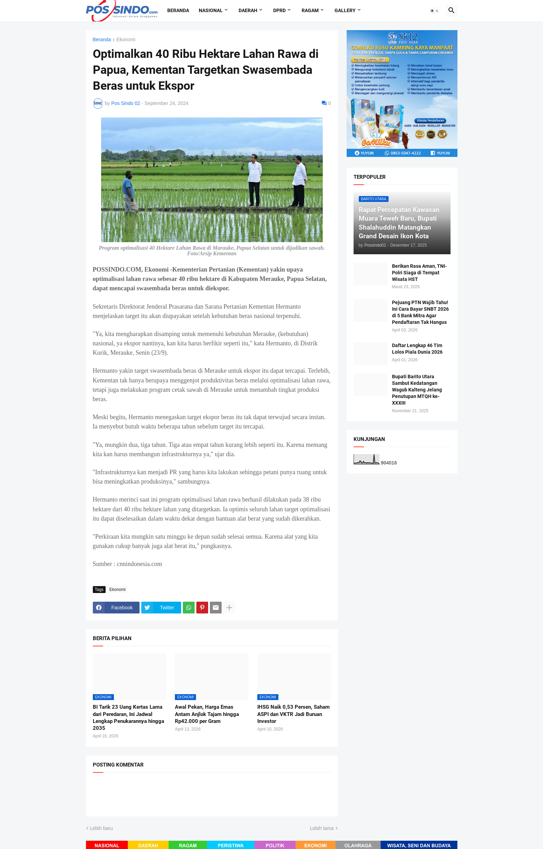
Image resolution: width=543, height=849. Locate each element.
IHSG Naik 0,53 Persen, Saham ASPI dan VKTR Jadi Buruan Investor (293, 714)
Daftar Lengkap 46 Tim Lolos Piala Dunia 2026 (417, 349)
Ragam (310, 10)
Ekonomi (125, 39)
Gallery (345, 10)
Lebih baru (101, 828)
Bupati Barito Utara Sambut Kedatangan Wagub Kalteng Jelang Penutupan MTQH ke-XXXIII (417, 390)
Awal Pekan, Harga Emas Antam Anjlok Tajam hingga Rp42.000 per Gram (207, 714)
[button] (434, 10)
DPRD (279, 10)
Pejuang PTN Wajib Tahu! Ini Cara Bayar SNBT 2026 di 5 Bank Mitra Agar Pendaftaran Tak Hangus (420, 312)
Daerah (248, 10)
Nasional (211, 10)
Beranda (178, 10)
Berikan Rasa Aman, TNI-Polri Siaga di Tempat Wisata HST (419, 272)
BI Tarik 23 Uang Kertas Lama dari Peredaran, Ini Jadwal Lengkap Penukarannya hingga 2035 (128, 717)
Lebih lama (322, 828)
